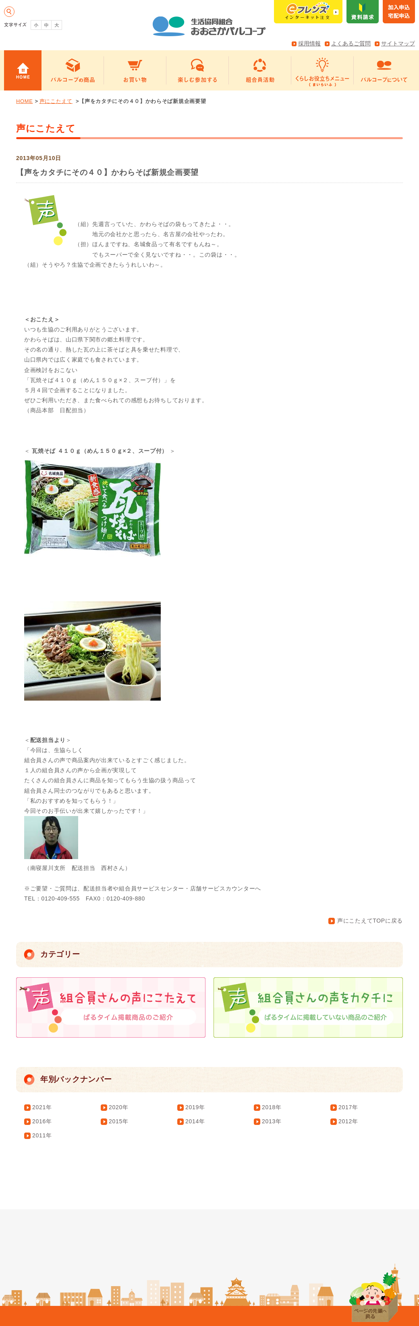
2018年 (272, 1107)
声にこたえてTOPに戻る (365, 920)
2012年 (348, 1121)
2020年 (119, 1107)
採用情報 (309, 43)
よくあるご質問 (351, 43)
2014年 (195, 1121)
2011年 (42, 1135)
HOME (24, 101)
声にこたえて (56, 101)
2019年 (195, 1107)
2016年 (42, 1121)
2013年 (272, 1121)
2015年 (119, 1121)
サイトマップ (398, 43)
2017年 (348, 1107)
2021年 (42, 1107)
